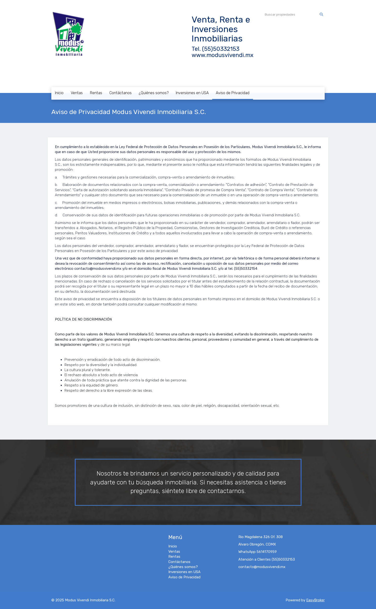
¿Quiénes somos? (154, 93)
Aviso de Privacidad (232, 93)
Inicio (59, 93)
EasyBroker (315, 600)
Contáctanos (120, 93)
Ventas (77, 93)
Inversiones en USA (192, 93)
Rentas (96, 93)
